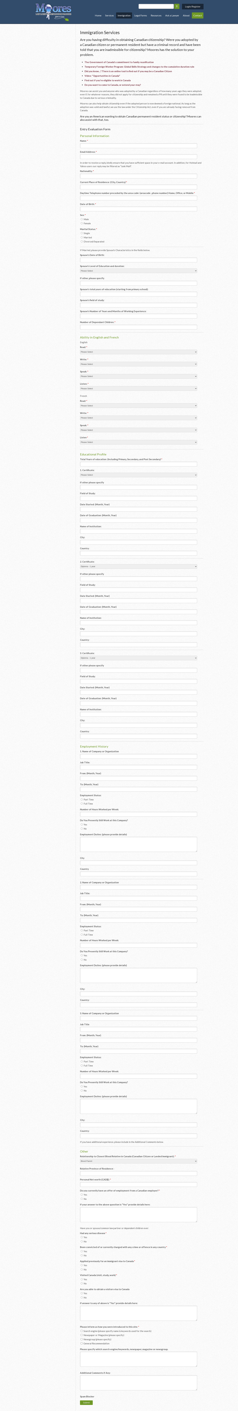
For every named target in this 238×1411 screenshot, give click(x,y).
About (186, 15)
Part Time (87, 799)
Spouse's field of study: (92, 300)
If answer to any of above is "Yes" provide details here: (109, 1303)
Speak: (84, 371)
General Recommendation (95, 1343)
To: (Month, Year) (89, 784)
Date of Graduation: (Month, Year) (98, 515)
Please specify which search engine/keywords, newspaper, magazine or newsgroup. (124, 1349)
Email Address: (88, 151)
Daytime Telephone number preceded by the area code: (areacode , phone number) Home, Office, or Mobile (137, 193)
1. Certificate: (87, 470)
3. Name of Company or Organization (99, 1013)
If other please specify (92, 482)
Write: (84, 359)
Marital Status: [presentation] (88, 229)
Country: (84, 548)
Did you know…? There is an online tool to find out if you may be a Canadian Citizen (128, 71)
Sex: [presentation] (83, 215)
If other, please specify (92, 278)
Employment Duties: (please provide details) (103, 834)
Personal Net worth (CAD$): (95, 1179)
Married (86, 237)
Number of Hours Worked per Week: (99, 809)
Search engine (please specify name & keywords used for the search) (116, 1331)
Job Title (84, 1024)
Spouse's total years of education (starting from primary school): (114, 289)
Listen (84, 437)
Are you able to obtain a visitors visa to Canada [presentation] (104, 1289)
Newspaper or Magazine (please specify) (102, 1335)
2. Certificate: (87, 561)
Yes (84, 824)
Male (85, 219)
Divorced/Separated (92, 241)
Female (86, 223)
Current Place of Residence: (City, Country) (103, 182)
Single (85, 233)
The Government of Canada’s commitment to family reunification (119, 62)
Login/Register (193, 6)
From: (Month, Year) (90, 773)
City (82, 858)
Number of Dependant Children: (98, 322)
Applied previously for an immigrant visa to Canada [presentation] (107, 1261)
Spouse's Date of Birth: (92, 255)
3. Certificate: (87, 653)
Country (84, 869)
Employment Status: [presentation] (90, 795)
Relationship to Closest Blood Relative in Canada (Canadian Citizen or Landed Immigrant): (128, 1156)
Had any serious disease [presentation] (93, 1233)
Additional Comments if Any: (95, 1372)
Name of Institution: (91, 526)
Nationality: (87, 171)
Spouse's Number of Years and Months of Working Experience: (113, 311)
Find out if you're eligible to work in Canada (108, 80)
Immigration (124, 15)
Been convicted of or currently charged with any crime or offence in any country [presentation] (123, 1247)
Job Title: (85, 762)
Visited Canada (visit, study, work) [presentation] (98, 1275)
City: (82, 537)
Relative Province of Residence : (97, 1168)
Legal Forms (140, 15)
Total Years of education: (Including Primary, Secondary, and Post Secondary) (121, 459)
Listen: (84, 383)
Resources (156, 15)
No (84, 828)
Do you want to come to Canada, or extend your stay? (113, 84)
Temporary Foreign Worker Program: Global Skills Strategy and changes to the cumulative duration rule (139, 66)
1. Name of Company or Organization (99, 751)
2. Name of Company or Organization (99, 882)
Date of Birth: (88, 204)
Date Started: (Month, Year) (95, 504)
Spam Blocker (87, 1396)
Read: (83, 347)
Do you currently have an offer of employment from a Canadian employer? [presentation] (120, 1190)
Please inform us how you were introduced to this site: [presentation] (109, 1326)
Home (98, 15)
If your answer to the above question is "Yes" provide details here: (115, 1204)
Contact (197, 15)
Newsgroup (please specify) (96, 1339)
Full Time (87, 803)
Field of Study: (87, 493)
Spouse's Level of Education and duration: (102, 266)
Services (109, 15)
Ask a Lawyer (172, 15)
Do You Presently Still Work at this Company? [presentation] (104, 820)
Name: (84, 140)
